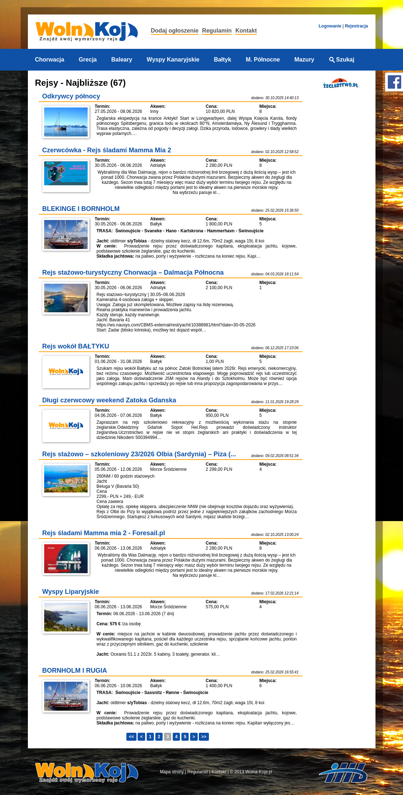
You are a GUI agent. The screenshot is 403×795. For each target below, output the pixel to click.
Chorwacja (49, 59)
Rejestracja (356, 26)
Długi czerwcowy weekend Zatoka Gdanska (109, 400)
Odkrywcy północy (71, 96)
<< (131, 736)
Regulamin (217, 31)
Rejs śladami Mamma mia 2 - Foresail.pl (103, 533)
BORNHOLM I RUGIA (74, 670)
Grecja (88, 59)
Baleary (121, 59)
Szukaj (341, 59)
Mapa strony (172, 771)
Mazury (304, 59)
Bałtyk (222, 59)
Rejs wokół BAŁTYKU (75, 346)
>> (203, 736)
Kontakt (246, 31)
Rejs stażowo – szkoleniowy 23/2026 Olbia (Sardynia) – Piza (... (139, 454)
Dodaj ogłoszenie (175, 31)
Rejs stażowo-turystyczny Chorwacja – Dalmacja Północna (133, 272)
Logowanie (330, 26)
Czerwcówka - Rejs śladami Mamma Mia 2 (106, 150)
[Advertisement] (339, 207)
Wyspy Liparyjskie (70, 591)
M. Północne (263, 59)
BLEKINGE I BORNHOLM (81, 208)
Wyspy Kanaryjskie (173, 59)
